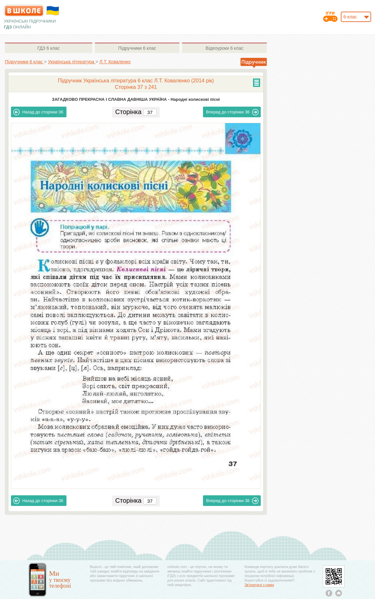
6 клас (48, 48)
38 (232, 112)
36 (38, 112)
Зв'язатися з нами (259, 585)
